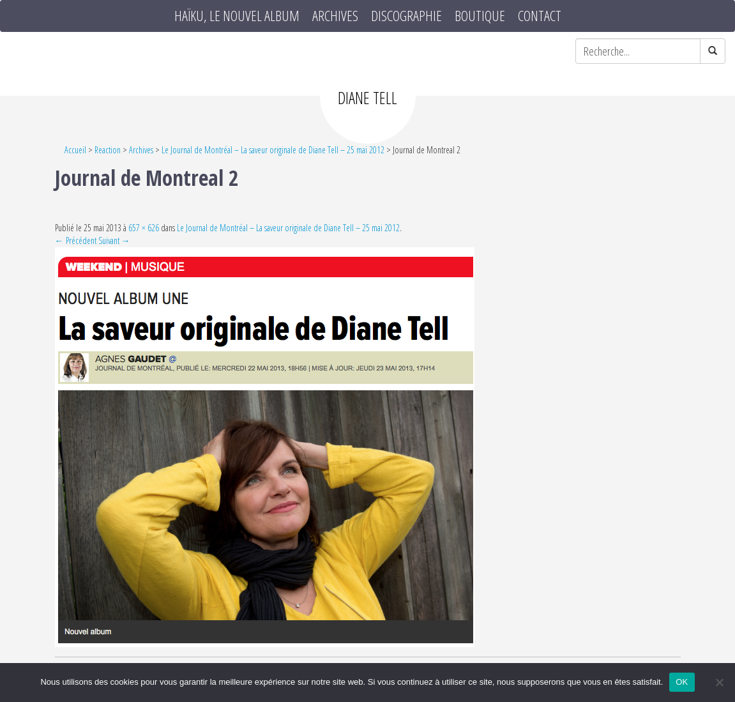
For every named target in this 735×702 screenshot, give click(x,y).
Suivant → (114, 240)
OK (682, 682)
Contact (539, 16)
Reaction (108, 150)
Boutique (480, 16)
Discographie (406, 16)
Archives (335, 16)
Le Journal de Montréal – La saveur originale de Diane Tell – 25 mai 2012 (273, 150)
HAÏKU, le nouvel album (236, 16)
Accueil (75, 150)
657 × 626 (143, 228)
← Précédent (75, 240)
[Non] (719, 682)
